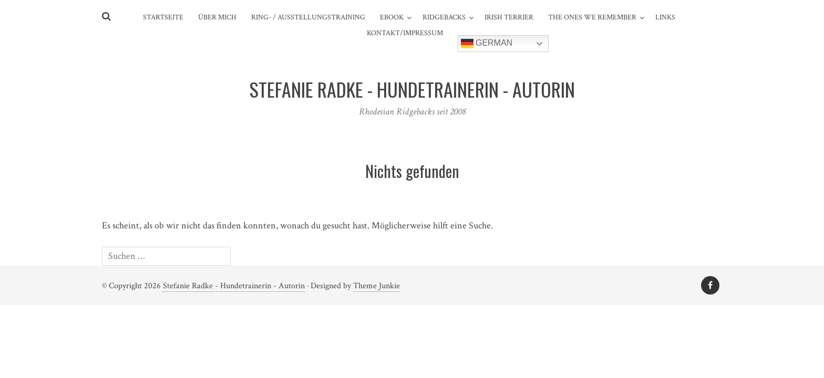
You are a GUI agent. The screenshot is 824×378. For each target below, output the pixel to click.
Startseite (163, 17)
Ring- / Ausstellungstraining (308, 17)
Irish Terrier (509, 17)
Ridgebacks (444, 17)
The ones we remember (592, 17)
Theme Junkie (376, 285)
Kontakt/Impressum (405, 33)
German (487, 43)
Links (665, 17)
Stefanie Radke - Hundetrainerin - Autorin (234, 285)
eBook (392, 17)
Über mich (217, 17)
